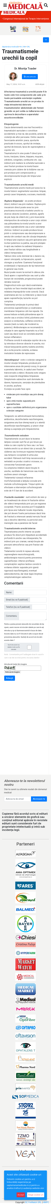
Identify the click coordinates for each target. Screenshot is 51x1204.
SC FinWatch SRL (33, 1202)
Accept (21, 1194)
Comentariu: (11, 616)
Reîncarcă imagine (12, 672)
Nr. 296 (22, 47)
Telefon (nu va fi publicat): (18, 607)
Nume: (9, 592)
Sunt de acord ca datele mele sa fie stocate (22, 647)
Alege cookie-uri (35, 1194)
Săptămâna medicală (10, 47)
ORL (28, 47)
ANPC (46, 1202)
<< (46, 40)
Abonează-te (39, 799)
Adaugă (9, 678)
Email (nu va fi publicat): (17, 599)
